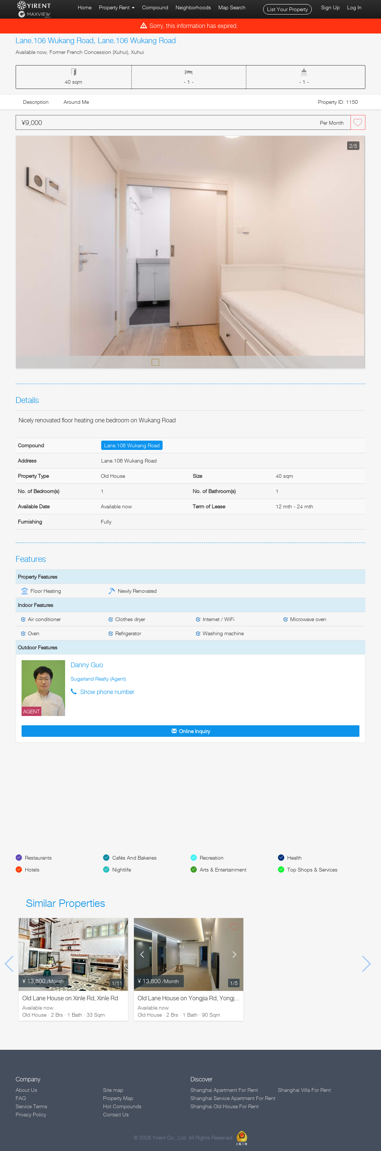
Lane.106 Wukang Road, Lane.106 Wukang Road (96, 40)
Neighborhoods (193, 7)
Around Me (76, 102)
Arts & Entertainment (223, 869)
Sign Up (330, 7)
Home (85, 7)
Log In (354, 7)
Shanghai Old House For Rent (224, 1106)
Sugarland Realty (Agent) (98, 678)
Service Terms (31, 1106)
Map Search (232, 7)
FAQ (21, 1098)
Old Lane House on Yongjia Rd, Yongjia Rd (192, 998)
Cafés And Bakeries (134, 857)
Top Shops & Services (312, 869)
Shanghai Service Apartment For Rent (232, 1098)
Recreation (212, 857)
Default (155, 362)
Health (294, 857)
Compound (155, 7)
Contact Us (116, 1114)
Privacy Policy (31, 1114)
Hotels (32, 869)
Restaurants (38, 857)
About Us (26, 1090)
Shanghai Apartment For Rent (224, 1090)
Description (36, 102)
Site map (113, 1090)
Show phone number (107, 692)
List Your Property (287, 9)
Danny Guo (87, 665)
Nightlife (121, 869)
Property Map (118, 1098)
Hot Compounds (122, 1106)
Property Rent (117, 7)
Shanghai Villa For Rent (304, 1090)
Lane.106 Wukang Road (132, 445)
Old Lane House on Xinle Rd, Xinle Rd (70, 998)
